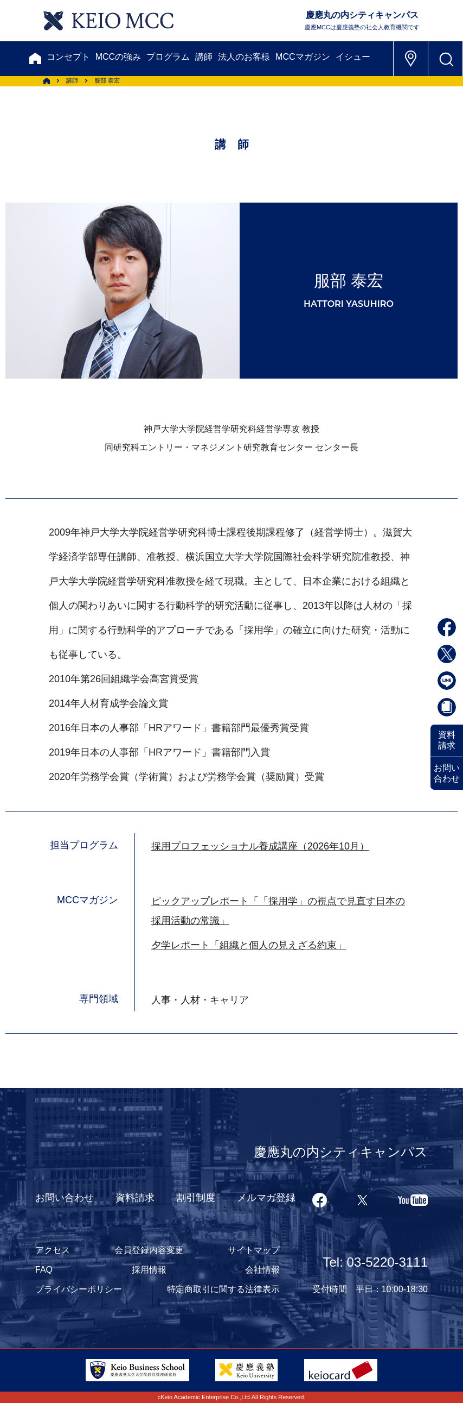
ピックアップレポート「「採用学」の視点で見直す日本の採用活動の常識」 (278, 911)
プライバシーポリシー (78, 1289)
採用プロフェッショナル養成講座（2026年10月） (260, 846)
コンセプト (68, 56)
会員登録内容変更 (149, 1250)
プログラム (168, 56)
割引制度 (195, 1197)
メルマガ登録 (266, 1197)
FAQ (44, 1269)
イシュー (353, 56)
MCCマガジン (302, 56)
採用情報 (149, 1269)
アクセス (52, 1250)
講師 (204, 56)
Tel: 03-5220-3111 (375, 1262)
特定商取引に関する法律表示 (223, 1289)
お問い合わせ (447, 773)
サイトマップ (254, 1250)
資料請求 (446, 740)
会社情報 (262, 1269)
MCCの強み (118, 56)
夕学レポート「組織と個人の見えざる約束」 (248, 945)
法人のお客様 (244, 56)
